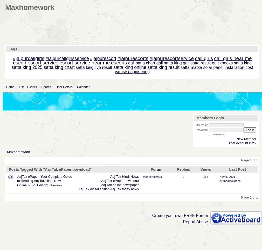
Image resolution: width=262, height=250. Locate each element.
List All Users (28, 87)
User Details (64, 87)
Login (250, 130)
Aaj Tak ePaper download (120, 181)
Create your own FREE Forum (180, 215)
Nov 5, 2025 (227, 176)
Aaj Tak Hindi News (124, 177)
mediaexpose (232, 180)
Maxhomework (18, 152)
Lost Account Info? (242, 143)
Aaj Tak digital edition (93, 189)
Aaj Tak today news (124, 189)
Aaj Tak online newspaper (120, 185)
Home (10, 87)
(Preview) (56, 185)
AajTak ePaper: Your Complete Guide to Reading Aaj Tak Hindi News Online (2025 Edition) (44, 181)
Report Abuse (195, 222)
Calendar (83, 87)
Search (46, 87)
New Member (246, 139)
